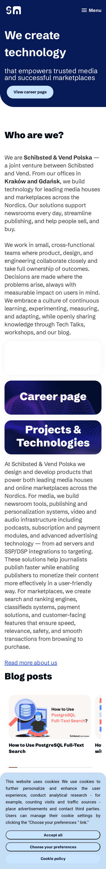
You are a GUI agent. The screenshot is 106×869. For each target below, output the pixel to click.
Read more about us (31, 662)
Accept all (53, 835)
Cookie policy (53, 858)
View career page (30, 92)
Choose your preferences (53, 847)
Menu (91, 10)
